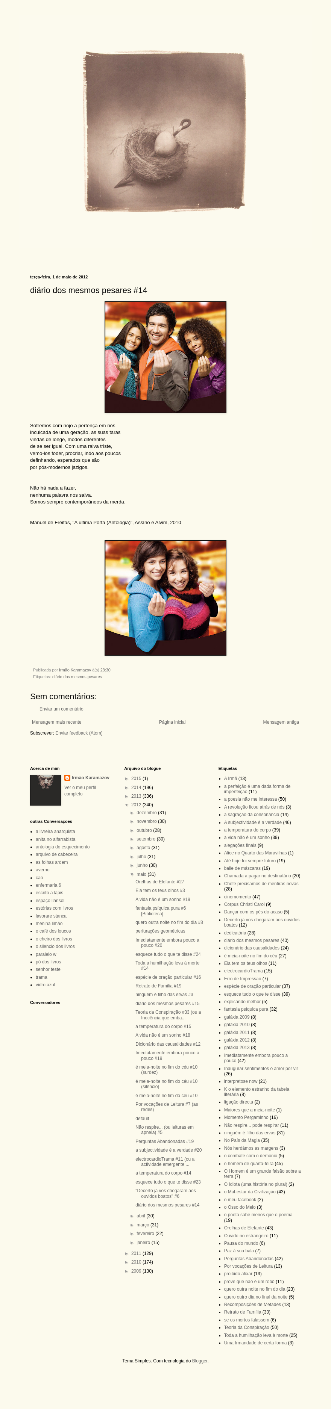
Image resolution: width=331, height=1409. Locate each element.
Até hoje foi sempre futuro (250, 860)
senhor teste (48, 969)
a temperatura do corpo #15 (163, 1026)
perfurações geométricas (160, 931)
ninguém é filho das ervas (250, 1132)
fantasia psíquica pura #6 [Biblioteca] (160, 911)
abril (141, 1216)
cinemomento (237, 897)
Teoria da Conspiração (246, 1327)
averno (43, 869)
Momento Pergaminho (246, 1117)
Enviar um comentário (61, 709)
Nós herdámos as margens (251, 1148)
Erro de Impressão (242, 978)
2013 (137, 796)
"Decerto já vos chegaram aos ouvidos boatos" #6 (165, 1193)
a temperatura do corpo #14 (163, 1173)
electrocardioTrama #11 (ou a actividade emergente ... (164, 1162)
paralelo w (46, 954)
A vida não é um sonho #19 (162, 899)
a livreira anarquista (55, 831)
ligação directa (238, 1102)
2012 (137, 804)
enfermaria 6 (48, 885)
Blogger (200, 1361)
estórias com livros (54, 908)
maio (142, 874)
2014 (137, 787)
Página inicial (172, 722)
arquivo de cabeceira (56, 854)
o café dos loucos (53, 931)
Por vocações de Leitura (248, 1266)
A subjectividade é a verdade (253, 822)
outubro (145, 830)
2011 (137, 1253)
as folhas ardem (52, 862)
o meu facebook (240, 1199)
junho (143, 865)
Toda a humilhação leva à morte (256, 1335)
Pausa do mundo (241, 1243)
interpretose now (241, 1081)
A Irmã (230, 778)
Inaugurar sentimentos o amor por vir (261, 1068)
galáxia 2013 (237, 1047)
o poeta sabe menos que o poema (258, 1214)
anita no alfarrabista (55, 839)
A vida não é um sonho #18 (162, 1035)
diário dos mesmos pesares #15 (167, 1003)
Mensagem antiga (281, 722)
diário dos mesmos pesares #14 (167, 1205)
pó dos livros (48, 962)
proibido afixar (238, 1273)
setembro (146, 839)
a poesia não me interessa (250, 799)
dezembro (147, 812)
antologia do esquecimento (63, 847)
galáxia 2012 (237, 1040)
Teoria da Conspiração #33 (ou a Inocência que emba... (168, 1015)
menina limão (49, 923)
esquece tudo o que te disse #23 (167, 1182)
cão (39, 877)
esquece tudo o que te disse (252, 994)
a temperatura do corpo (247, 830)
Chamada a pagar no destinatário (257, 875)
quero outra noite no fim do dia (254, 1289)
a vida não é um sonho (247, 837)
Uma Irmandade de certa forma (255, 1343)
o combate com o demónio (250, 1155)
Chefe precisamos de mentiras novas (261, 883)
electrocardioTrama (243, 971)
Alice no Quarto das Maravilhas (255, 853)
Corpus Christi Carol (244, 904)
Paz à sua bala (239, 1250)
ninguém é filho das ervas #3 (164, 994)
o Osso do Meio (240, 1207)
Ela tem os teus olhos (245, 963)
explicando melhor (242, 1001)
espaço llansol (50, 900)
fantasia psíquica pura (246, 1009)
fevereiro (146, 1233)
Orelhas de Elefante (244, 1228)
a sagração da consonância (251, 814)
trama (41, 977)
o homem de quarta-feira (248, 1163)
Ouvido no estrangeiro (246, 1235)
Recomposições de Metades (252, 1304)
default (142, 1118)
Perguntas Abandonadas (248, 1258)
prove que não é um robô (249, 1281)
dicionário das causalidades (251, 948)
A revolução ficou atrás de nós (254, 807)
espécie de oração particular (252, 986)
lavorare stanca (51, 916)
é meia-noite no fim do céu (250, 955)
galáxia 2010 (237, 1024)
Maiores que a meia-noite (249, 1110)
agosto (144, 847)
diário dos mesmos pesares (77, 676)
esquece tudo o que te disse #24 (167, 954)
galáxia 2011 (237, 1032)
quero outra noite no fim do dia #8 (169, 922)
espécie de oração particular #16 (168, 977)
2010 (137, 1262)
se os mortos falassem (246, 1320)
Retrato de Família (242, 1312)
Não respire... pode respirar (251, 1125)
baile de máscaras (242, 868)
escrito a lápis (49, 892)
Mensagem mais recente (56, 722)
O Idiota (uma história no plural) (255, 1184)
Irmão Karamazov (90, 777)
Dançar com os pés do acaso (253, 912)
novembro (147, 821)
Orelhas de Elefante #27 (159, 881)
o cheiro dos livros (54, 939)
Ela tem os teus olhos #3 (160, 890)
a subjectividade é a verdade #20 (168, 1150)
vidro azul (45, 984)
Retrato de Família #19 (158, 986)
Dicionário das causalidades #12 (167, 1044)
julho (142, 856)
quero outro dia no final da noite (256, 1297)
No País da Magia (242, 1140)
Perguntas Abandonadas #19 (164, 1141)
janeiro (144, 1242)
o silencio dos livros (55, 946)
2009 (137, 1271)
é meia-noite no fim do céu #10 (166, 1095)
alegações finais (240, 845)
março (143, 1225)
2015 (137, 778)
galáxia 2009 (237, 1017)
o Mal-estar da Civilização (250, 1191)
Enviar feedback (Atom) (78, 733)
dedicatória (235, 933)
